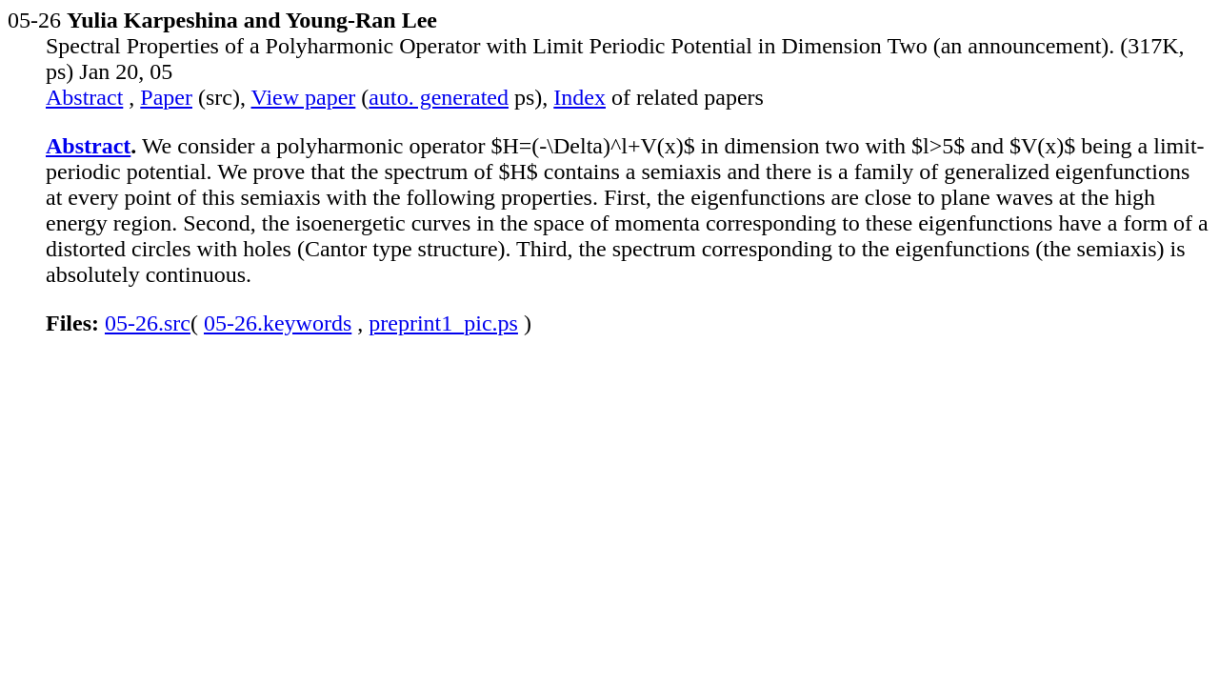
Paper (166, 97)
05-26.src (147, 323)
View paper (303, 97)
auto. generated (439, 97)
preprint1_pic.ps (443, 323)
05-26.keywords (277, 323)
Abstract (84, 97)
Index (579, 97)
